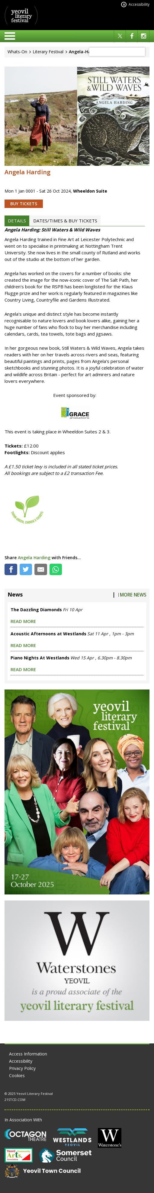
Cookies (17, 1075)
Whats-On (17, 51)
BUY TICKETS (23, 203)
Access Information (28, 1054)
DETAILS (17, 221)
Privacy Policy (22, 1068)
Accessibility (135, 4)
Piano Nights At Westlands (40, 658)
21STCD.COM (15, 1099)
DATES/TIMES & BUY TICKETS (65, 221)
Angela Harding (34, 557)
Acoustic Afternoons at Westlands (48, 634)
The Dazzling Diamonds (36, 609)
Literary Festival (48, 51)
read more (23, 621)
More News (133, 594)
